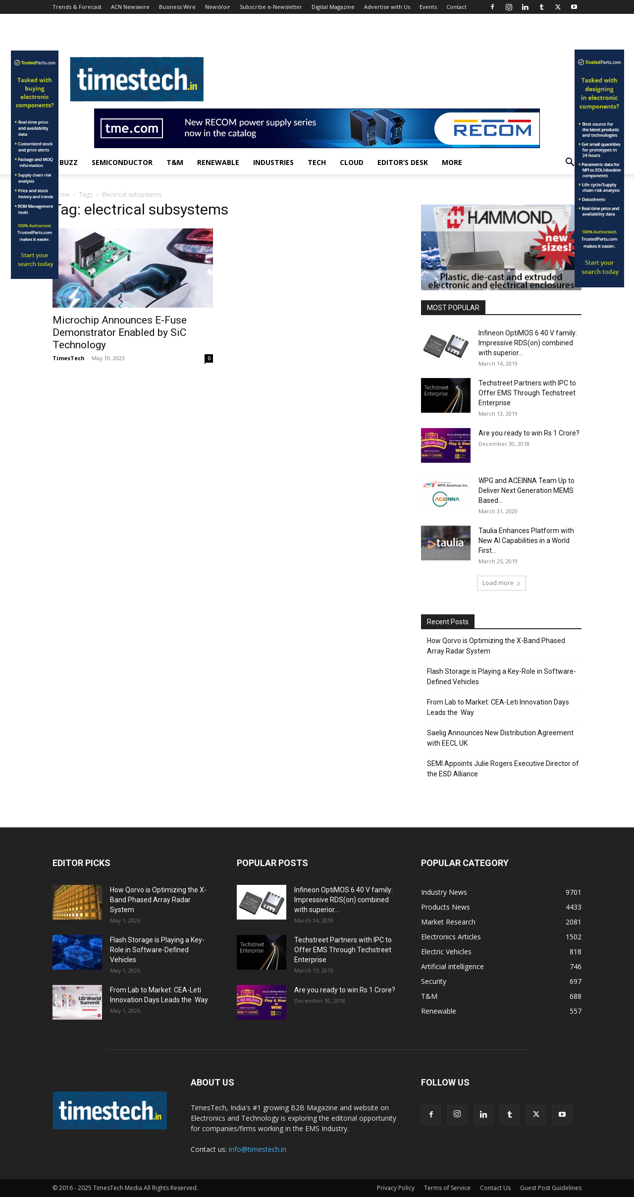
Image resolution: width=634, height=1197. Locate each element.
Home (61, 194)
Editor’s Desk (402, 162)
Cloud (352, 162)
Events (428, 6)
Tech (317, 162)
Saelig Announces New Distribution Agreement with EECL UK (500, 738)
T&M (174, 162)
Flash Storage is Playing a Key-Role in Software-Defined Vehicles (501, 676)
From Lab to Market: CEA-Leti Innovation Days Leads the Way (498, 707)
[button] (569, 163)
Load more (501, 583)
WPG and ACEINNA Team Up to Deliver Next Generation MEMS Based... (526, 490)
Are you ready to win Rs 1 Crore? (529, 433)
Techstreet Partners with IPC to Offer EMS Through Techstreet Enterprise (527, 393)
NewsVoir (217, 6)
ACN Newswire (130, 6)
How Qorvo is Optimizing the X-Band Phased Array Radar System (496, 646)
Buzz (68, 162)
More (452, 162)
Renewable (218, 162)
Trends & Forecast (77, 6)
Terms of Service (447, 1188)
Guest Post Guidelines (550, 1188)
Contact (456, 6)
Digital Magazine (333, 6)
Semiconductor (122, 162)
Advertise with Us (387, 6)
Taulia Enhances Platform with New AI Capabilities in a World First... (526, 540)
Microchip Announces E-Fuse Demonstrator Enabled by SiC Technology (120, 332)
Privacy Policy (396, 1188)
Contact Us (495, 1188)
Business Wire (177, 6)
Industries (273, 162)
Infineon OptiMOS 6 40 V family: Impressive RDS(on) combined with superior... (527, 343)
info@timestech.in (257, 1149)
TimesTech (69, 358)
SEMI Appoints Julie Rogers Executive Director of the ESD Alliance (503, 769)
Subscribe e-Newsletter (271, 6)
